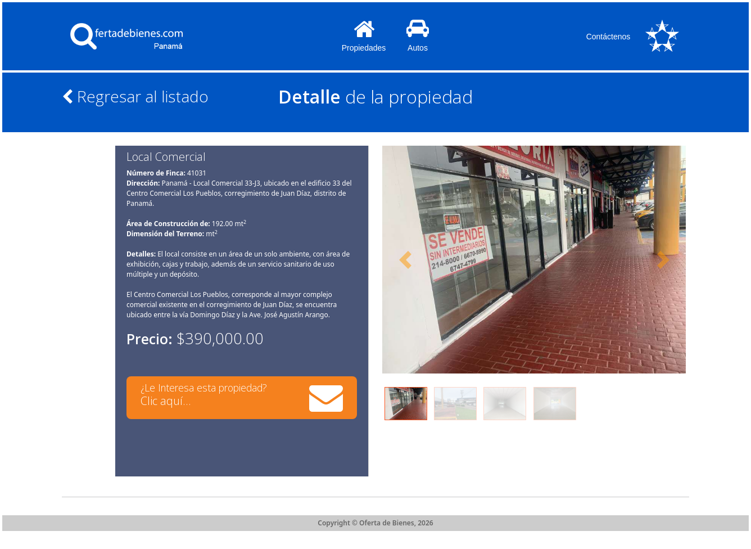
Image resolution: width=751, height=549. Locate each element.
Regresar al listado (135, 96)
